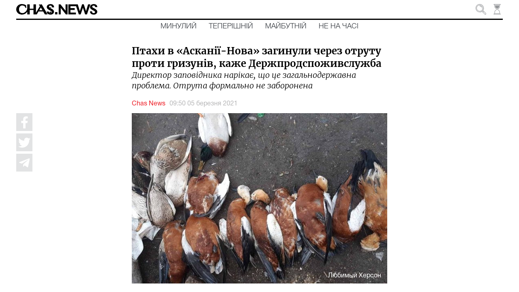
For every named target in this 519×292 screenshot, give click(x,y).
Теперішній (231, 26)
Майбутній (286, 26)
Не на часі (338, 26)
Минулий (179, 26)
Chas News (148, 104)
